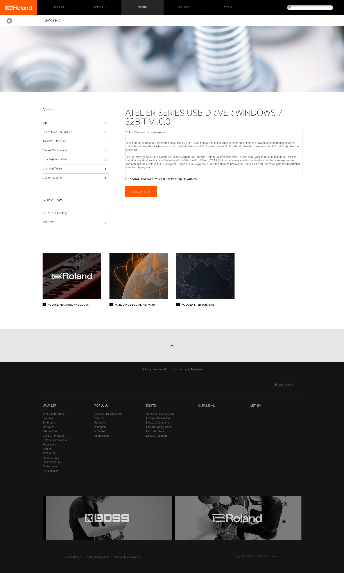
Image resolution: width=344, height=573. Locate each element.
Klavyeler (48, 427)
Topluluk (100, 7)
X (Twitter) (100, 431)
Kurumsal (184, 7)
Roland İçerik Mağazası (189, 369)
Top (45, 123)
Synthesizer (50, 422)
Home (9, 21)
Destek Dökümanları (158, 422)
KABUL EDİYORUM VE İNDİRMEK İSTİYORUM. (164, 179)
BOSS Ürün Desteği (55, 213)
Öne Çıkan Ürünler (54, 414)
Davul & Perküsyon (54, 436)
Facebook (100, 422)
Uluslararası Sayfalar (155, 369)
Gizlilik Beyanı (73, 557)
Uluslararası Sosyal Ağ (108, 414)
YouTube (99, 418)
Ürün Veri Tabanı (53, 168)
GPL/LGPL (49, 222)
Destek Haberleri (53, 178)
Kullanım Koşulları (98, 557)
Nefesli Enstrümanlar (55, 440)
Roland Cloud (51, 457)
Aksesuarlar (50, 466)
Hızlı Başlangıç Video (55, 159)
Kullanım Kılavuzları (54, 141)
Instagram (100, 427)
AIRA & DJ (49, 453)
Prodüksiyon (50, 444)
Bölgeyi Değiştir (288, 384)
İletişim (227, 7)
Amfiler (47, 449)
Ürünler (50, 405)
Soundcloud (101, 436)
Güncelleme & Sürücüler (57, 132)
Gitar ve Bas (50, 431)
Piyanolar (48, 418)
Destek (142, 7)
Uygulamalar (50, 471)
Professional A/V (52, 462)
